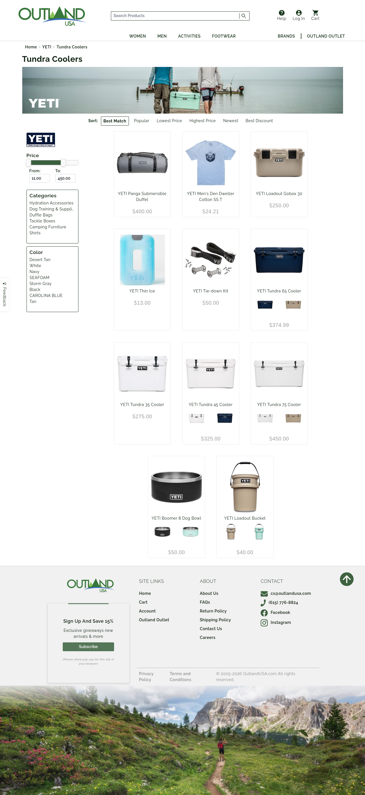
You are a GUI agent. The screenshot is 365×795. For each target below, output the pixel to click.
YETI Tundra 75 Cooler (279, 404)
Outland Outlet (326, 36)
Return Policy (213, 611)
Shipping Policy (215, 620)
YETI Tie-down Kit (210, 291)
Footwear (224, 36)
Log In (299, 15)
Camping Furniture (48, 227)
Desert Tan (40, 259)
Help (281, 15)
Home (31, 47)
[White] (197, 418)
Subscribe (88, 646)
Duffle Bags (41, 215)
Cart (315, 15)
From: (35, 171)
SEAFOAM (40, 277)
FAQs (205, 602)
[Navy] (265, 305)
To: (58, 171)
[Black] (162, 532)
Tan (33, 301)
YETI (46, 47)
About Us (209, 593)
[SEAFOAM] (191, 532)
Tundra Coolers (72, 47)
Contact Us (211, 628)
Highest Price (202, 120)
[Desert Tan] (293, 305)
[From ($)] (39, 178)
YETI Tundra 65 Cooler (279, 291)
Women (137, 36)
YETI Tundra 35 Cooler (142, 404)
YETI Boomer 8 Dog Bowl (176, 518)
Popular (141, 120)
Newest (230, 120)
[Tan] (231, 532)
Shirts (35, 233)
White (35, 265)
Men (162, 36)
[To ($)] (65, 178)
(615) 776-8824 (279, 602)
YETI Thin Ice (142, 291)
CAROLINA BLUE (46, 295)
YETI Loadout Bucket (245, 518)
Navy (35, 271)
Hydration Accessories (52, 203)
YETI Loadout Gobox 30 (279, 193)
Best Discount (259, 120)
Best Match (115, 121)
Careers (208, 637)
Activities (189, 36)
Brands (286, 36)
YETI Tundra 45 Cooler (211, 404)
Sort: (93, 120)
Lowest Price (169, 120)
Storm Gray (41, 283)
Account (147, 611)
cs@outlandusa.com (286, 593)
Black (35, 289)
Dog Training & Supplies (53, 209)
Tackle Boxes (42, 221)
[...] (175, 16)
